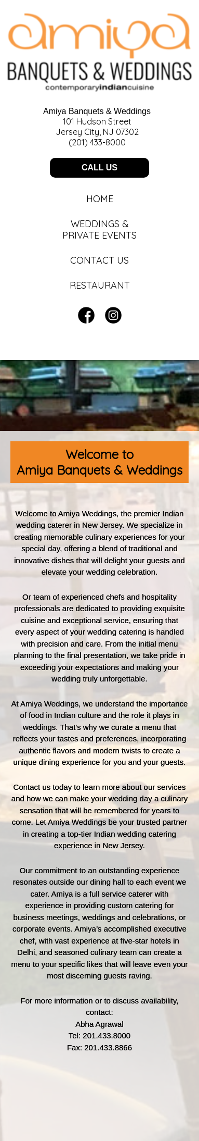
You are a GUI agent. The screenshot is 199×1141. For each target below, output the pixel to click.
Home (99, 199)
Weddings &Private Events (99, 230)
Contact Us (99, 260)
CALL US (99, 167)
